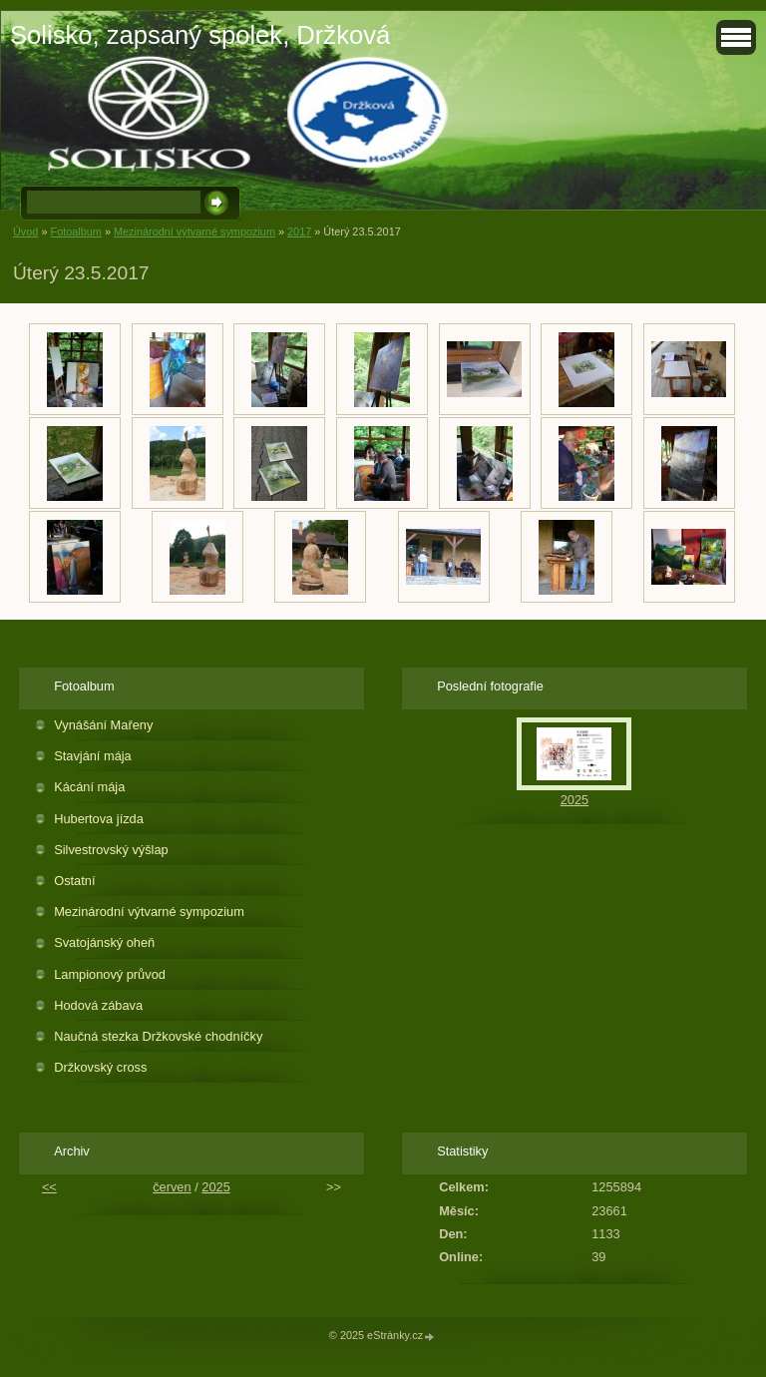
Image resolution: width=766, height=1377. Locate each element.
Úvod (25, 231)
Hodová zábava (98, 1005)
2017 (299, 231)
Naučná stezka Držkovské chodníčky (158, 1036)
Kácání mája (89, 786)
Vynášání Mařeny (103, 724)
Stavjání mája (93, 755)
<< (49, 1186)
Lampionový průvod (110, 974)
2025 (574, 799)
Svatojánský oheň (104, 942)
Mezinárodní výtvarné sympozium (194, 231)
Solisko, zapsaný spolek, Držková (200, 35)
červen (172, 1186)
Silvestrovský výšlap (111, 849)
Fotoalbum (75, 231)
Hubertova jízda (99, 818)
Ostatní (74, 880)
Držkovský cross (100, 1067)
